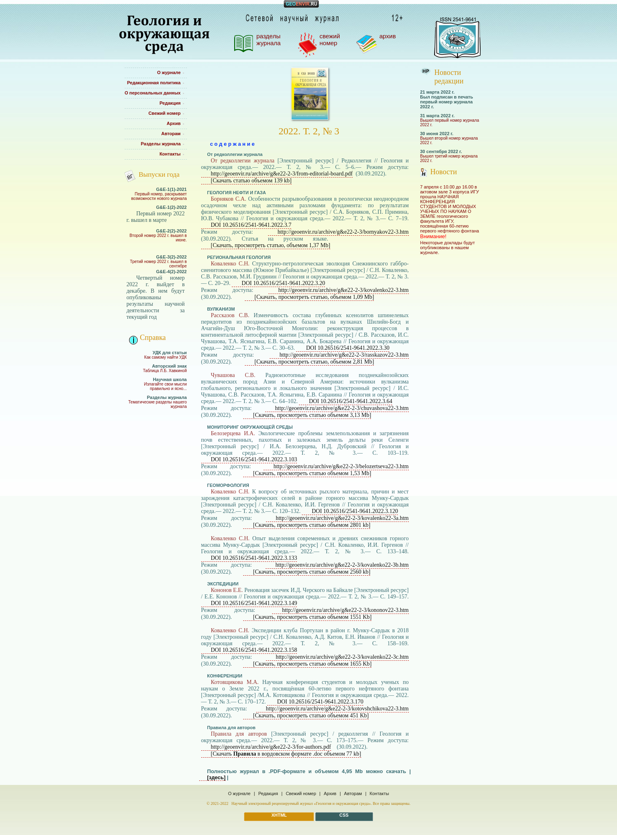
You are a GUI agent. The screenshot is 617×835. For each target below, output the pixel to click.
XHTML (279, 815)
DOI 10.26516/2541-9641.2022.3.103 (254, 459)
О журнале (239, 793)
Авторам (353, 793)
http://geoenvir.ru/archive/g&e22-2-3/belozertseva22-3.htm (340, 466)
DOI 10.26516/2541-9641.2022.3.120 (355, 511)
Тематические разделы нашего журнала (157, 404)
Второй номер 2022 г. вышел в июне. (158, 237)
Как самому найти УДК (165, 357)
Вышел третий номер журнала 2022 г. (449, 158)
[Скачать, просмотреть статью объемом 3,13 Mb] (312, 415)
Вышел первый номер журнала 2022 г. (449, 122)
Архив (330, 793)
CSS (344, 815)
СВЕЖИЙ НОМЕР (330, 39)
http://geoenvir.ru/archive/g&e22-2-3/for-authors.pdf (271, 747)
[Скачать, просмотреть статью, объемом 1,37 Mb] (270, 245)
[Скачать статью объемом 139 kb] (251, 181)
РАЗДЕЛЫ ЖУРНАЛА (269, 39)
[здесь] (216, 777)
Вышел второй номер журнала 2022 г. (449, 140)
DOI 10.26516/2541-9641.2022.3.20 (283, 283)
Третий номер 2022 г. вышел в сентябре (158, 263)
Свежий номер (301, 793)
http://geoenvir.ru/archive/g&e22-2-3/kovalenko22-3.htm (343, 290)
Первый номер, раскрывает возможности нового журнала (159, 196)
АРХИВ (388, 36)
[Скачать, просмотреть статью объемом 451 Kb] (311, 715)
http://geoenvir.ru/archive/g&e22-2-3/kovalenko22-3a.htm (342, 518)
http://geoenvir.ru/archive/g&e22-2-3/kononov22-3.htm (345, 610)
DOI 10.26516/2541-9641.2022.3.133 (254, 558)
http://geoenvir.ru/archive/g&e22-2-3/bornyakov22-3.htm (343, 232)
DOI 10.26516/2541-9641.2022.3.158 (254, 650)
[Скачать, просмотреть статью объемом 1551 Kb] (312, 617)
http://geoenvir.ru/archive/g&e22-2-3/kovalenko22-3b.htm (341, 565)
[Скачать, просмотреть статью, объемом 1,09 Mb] (314, 297)
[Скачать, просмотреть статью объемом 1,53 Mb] (312, 473)
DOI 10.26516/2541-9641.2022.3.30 (347, 348)
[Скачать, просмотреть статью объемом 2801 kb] (311, 525)
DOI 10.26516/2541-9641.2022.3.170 (320, 702)
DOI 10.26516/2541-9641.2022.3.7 (251, 225)
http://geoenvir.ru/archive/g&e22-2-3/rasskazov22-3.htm (343, 355)
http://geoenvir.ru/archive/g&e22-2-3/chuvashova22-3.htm (341, 408)
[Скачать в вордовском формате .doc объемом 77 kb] (286, 754)
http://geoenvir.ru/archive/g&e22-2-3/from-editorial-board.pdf (282, 174)
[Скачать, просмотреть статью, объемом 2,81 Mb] (314, 362)
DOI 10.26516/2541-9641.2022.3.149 (254, 603)
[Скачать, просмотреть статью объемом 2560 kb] (311, 572)
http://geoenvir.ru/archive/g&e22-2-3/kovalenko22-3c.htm (342, 657)
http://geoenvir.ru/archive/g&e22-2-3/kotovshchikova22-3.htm (337, 709)
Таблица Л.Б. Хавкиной (165, 370)
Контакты (379, 793)
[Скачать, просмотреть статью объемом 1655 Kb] (312, 664)
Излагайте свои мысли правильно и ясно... (165, 386)
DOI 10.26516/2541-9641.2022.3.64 (350, 401)
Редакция (268, 793)
